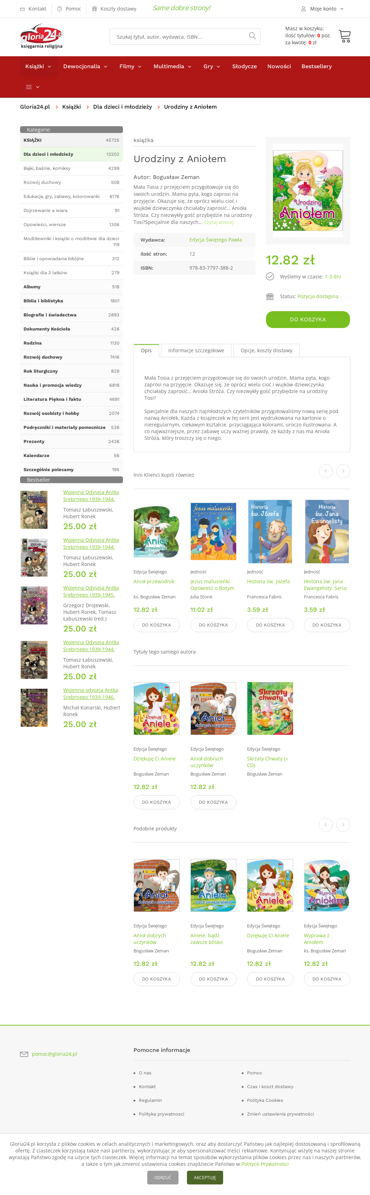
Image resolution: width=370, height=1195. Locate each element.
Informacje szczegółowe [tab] (196, 350)
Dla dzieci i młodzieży (122, 106)
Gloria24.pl (35, 106)
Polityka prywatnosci (161, 1114)
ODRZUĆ (162, 1178)
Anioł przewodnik (154, 581)
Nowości (279, 66)
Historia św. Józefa (268, 581)
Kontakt (147, 1086)
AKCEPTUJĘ (205, 1178)
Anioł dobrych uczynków (206, 762)
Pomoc (254, 1072)
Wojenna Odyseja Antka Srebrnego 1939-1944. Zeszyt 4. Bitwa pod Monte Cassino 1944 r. (91, 550)
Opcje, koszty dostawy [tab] (266, 350)
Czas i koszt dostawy (270, 1086)
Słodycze (244, 66)
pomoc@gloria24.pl (54, 1054)
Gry (208, 66)
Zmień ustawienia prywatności (280, 1114)
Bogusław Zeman (176, 177)
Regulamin (150, 1100)
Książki (34, 66)
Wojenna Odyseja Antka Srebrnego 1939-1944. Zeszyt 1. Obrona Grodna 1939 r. (92, 502)
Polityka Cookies (265, 1100)
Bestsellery (316, 66)
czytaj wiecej (219, 222)
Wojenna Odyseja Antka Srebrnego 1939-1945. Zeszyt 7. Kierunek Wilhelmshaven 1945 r (91, 598)
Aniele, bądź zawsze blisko (206, 938)
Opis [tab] (146, 350)
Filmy (126, 66)
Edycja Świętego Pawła (215, 239)
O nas (145, 1072)
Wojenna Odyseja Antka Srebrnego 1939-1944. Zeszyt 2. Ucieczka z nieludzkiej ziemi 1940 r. (92, 653)
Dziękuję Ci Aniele (155, 758)
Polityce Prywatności (265, 1164)
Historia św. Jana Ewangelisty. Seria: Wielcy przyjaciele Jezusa (326, 591)
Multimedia (169, 66)
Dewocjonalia (81, 66)
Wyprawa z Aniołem (317, 938)
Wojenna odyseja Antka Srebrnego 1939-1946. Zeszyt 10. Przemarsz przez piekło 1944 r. (90, 700)
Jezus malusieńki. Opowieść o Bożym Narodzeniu (212, 588)
